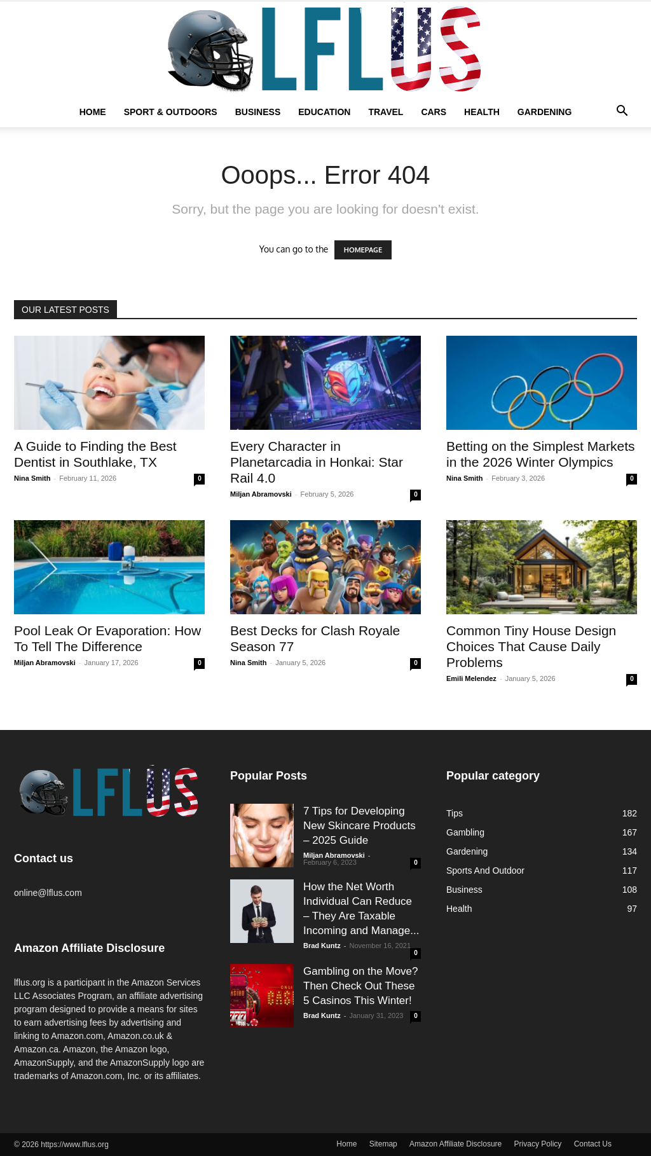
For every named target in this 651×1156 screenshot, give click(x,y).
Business (258, 112)
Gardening (544, 112)
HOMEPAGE (363, 249)
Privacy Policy (538, 1143)
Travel (385, 112)
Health (482, 112)
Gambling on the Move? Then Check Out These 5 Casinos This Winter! (360, 986)
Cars (433, 112)
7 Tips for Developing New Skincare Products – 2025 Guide (359, 825)
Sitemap (383, 1143)
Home (92, 112)
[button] (621, 112)
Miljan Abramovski (261, 494)
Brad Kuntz (322, 945)
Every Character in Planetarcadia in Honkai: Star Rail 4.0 (316, 462)
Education (324, 112)
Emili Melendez (471, 678)
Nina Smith (32, 478)
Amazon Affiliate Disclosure (455, 1143)
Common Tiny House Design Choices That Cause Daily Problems (531, 646)
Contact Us (593, 1143)
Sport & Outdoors (170, 112)
